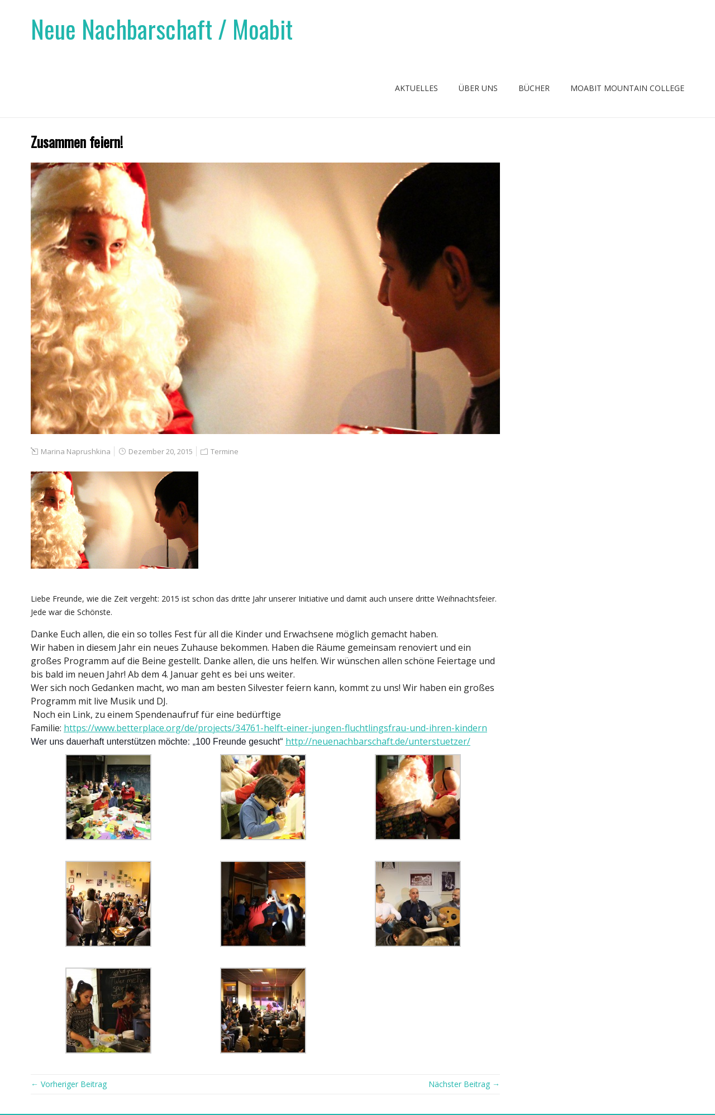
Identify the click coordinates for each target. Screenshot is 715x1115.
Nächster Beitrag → (464, 1084)
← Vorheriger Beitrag (69, 1084)
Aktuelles (416, 88)
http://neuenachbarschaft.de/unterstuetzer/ (377, 741)
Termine (225, 451)
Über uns (478, 88)
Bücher (534, 88)
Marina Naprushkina (76, 451)
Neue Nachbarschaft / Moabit (162, 29)
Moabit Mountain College (627, 88)
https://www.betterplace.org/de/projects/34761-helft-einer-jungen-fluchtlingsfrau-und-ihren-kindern (275, 728)
